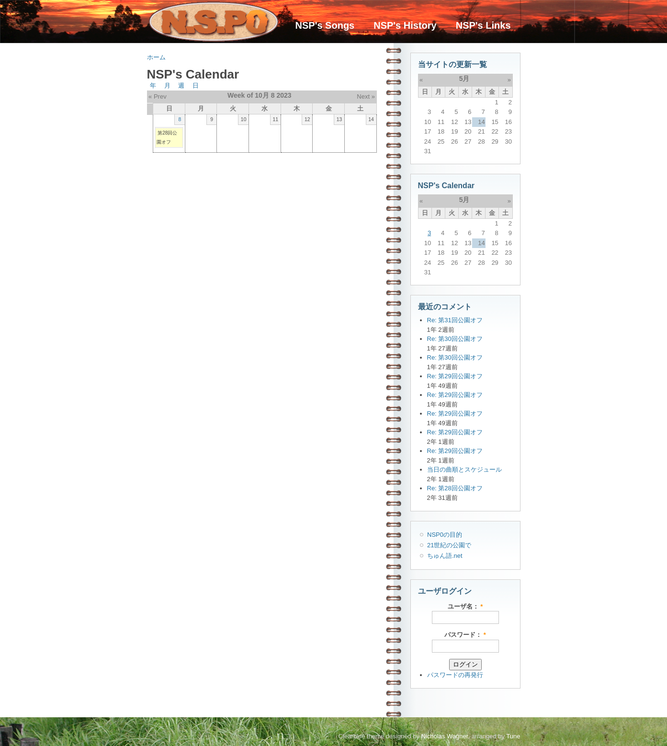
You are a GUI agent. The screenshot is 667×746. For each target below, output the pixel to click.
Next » (366, 96)
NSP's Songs (325, 25)
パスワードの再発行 (455, 674)
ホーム (156, 57)
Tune (513, 736)
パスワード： (465, 634)
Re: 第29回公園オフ (455, 376)
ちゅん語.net (445, 555)
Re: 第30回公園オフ (455, 338)
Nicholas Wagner (444, 736)
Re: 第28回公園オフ (455, 488)
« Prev (157, 96)
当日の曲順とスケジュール (464, 469)
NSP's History (404, 25)
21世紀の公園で (449, 545)
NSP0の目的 (444, 534)
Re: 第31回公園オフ (455, 320)
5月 (464, 78)
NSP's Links (483, 25)
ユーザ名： (465, 606)
